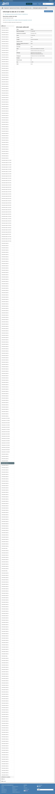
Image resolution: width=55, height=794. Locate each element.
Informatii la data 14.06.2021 (6, 227)
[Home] (2, 8)
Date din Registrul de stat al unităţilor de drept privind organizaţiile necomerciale (18, 20)
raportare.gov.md (15, 786)
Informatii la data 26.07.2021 (6, 241)
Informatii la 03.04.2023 (6, 431)
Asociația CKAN (26, 789)
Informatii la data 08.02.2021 (6, 187)
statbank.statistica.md (16, 792)
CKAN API (25, 787)
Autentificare (51, 0)
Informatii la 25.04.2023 (6, 436)
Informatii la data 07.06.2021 (6, 225)
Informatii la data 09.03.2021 (6, 196)
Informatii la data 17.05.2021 (6, 218)
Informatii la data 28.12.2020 (6, 173)
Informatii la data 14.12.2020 (6, 169)
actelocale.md (4, 792)
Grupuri (39, 3)
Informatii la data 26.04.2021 (6, 211)
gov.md (3, 786)
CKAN (39, 786)
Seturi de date (29, 3)
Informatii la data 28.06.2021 (6, 232)
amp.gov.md (14, 790)
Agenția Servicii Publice (15, 8)
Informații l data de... (5, 460)
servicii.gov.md (4, 789)
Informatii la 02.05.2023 (6, 438)
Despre (25, 785)
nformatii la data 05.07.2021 (6, 234)
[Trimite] (52, 4)
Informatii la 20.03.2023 (6, 427)
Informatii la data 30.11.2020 (6, 164)
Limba (38, 788)
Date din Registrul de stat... (26, 8)
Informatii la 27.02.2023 (6, 420)
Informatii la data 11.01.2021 (6, 178)
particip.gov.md (4, 790)
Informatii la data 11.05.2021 (6, 216)
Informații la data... (5, 548)
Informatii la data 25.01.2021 (6, 182)
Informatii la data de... (5, 30)
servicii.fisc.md (14, 789)
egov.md (3, 787)
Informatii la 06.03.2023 (6, 422)
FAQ (24, 786)
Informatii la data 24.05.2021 (6, 220)
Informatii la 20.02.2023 (6, 418)
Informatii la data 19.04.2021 (6, 209)
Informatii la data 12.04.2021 (6, 207)
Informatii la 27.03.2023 (6, 429)
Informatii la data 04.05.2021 (6, 214)
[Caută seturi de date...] (48, 4)
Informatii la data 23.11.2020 (6, 162)
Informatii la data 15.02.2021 (6, 189)
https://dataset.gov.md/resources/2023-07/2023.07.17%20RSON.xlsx (16, 14)
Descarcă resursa (48, 11)
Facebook (4, 781)
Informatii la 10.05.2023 (6, 440)
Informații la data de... (5, 463)
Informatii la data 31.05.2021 (6, 223)
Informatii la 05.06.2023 (6, 449)
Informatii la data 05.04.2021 (6, 205)
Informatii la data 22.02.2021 (6, 191)
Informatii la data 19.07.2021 (6, 238)
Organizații (35, 3)
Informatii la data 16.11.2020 (6, 160)
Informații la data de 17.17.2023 (40, 8)
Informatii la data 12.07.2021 (6, 236)
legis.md (13, 787)
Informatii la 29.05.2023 (6, 447)
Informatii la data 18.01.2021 (6, 180)
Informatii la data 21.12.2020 (6, 171)
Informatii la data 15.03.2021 (6, 200)
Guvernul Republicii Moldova (7, 0)
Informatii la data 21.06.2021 (6, 229)
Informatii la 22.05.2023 (6, 445)
